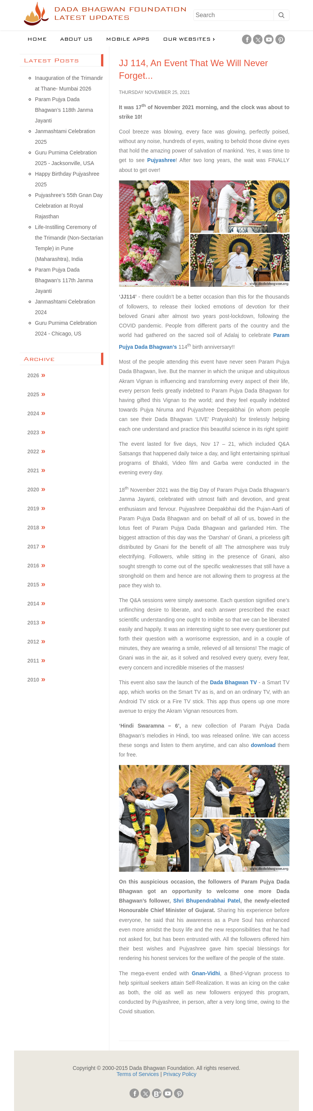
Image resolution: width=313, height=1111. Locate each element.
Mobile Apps (128, 39)
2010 (33, 680)
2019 (33, 508)
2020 (33, 489)
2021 (33, 470)
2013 (33, 623)
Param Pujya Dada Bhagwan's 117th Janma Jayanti (64, 280)
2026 (33, 375)
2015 (33, 585)
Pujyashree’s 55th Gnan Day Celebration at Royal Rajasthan (69, 205)
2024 (33, 413)
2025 (33, 394)
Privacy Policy (179, 1074)
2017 (33, 547)
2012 (33, 642)
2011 (33, 661)
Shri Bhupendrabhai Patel (206, 901)
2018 (33, 528)
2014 (33, 604)
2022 (33, 451)
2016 (33, 566)
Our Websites (187, 39)
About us (76, 39)
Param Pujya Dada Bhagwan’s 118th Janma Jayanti (64, 110)
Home (37, 39)
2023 (33, 432)
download (264, 745)
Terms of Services (138, 1074)
